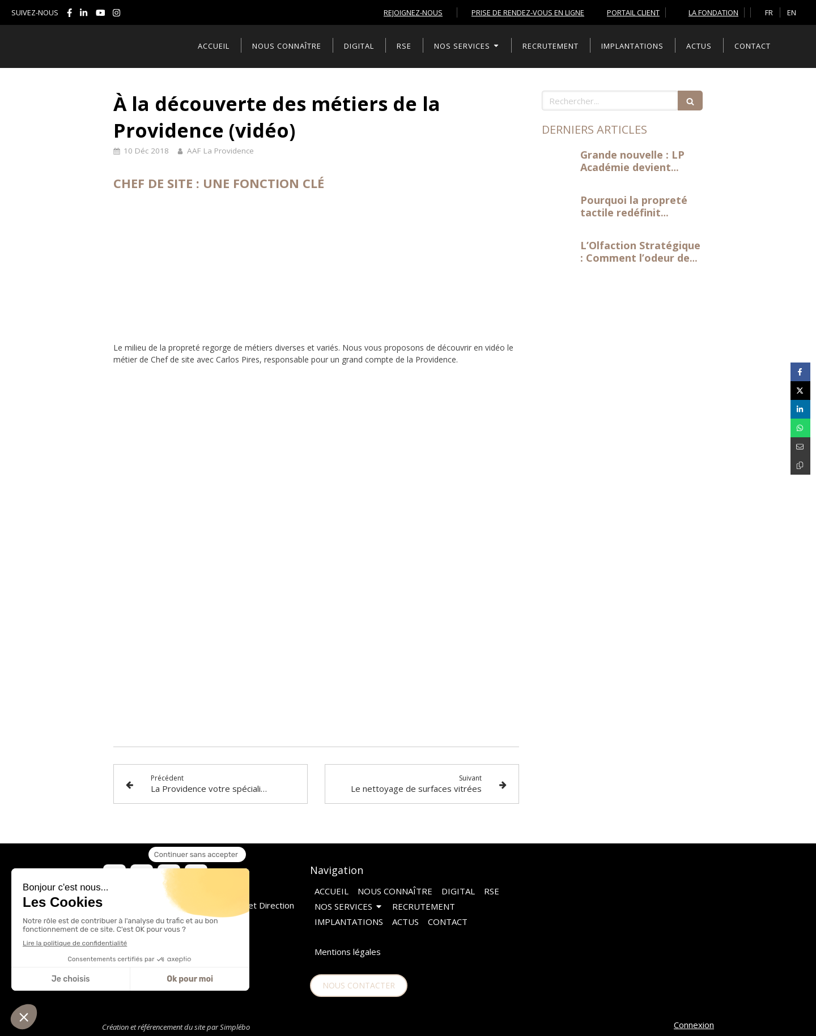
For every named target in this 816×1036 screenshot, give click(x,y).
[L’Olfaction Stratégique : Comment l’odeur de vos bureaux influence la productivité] (559, 257)
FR (769, 12)
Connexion (694, 1024)
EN (791, 12)
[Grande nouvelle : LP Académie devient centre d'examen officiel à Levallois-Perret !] (559, 166)
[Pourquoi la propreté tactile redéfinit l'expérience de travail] (559, 211)
